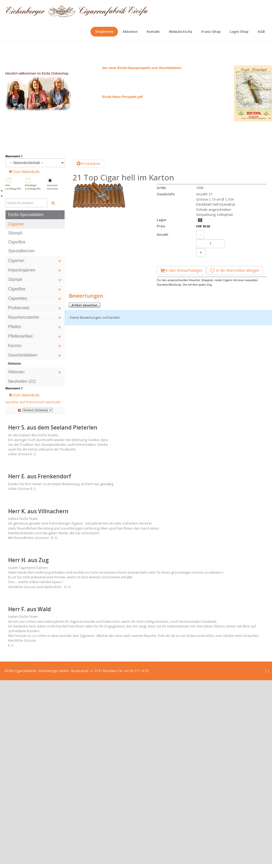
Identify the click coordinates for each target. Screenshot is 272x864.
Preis (161, 226)
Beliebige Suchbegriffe (33, 187)
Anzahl (162, 234)
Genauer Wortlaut (52, 187)
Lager (162, 219)
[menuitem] (104, 31)
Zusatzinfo (166, 194)
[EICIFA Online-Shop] (77, 10)
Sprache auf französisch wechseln (33, 402)
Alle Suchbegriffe (13, 187)
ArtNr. (162, 187)
